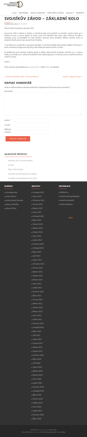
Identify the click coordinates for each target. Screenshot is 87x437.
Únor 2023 (37, 283)
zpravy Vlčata (11, 208)
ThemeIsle (52, 430)
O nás (14, 13)
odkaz (48, 67)
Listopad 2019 (38, 391)
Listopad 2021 (38, 327)
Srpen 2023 (37, 260)
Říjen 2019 (37, 395)
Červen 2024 (38, 224)
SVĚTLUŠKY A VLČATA (55, 13)
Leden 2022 (37, 319)
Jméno (7, 120)
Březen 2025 (38, 208)
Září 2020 (36, 363)
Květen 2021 (37, 347)
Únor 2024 (37, 236)
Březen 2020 (38, 375)
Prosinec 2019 (38, 387)
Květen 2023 (37, 272)
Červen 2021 (38, 343)
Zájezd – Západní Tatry (72, 76)
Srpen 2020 (37, 367)
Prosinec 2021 (38, 323)
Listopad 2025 (38, 192)
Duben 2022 (38, 307)
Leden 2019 (37, 411)
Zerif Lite (34, 430)
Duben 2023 (38, 276)
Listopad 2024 (38, 216)
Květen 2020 (37, 371)
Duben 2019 (38, 403)
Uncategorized (11, 192)
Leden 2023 (37, 287)
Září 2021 (36, 335)
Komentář (8, 91)
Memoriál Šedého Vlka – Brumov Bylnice (21, 76)
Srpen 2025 (37, 196)
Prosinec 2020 (38, 355)
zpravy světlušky (12, 204)
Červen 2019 (38, 399)
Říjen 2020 (37, 359)
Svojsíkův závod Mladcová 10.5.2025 (22, 178)
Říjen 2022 (37, 295)
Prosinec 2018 (38, 415)
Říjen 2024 (37, 220)
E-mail (7, 125)
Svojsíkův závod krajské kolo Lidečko (22, 174)
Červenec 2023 (38, 264)
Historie (69, 13)
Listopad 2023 (38, 248)
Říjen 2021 (37, 331)
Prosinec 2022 (38, 291)
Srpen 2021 (37, 339)
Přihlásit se (64, 192)
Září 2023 (36, 256)
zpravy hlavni (34, 67)
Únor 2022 (37, 315)
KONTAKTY (80, 13)
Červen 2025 (38, 204)
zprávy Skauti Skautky (14, 200)
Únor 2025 (37, 212)
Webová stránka (7, 130)
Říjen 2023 (37, 252)
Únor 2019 (37, 407)
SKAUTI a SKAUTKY (38, 13)
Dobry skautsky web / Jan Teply (53, 432)
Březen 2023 (38, 280)
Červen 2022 (38, 299)
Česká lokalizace (66, 204)
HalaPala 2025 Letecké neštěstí (20, 160)
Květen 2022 (37, 303)
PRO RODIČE (23, 13)
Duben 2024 (38, 232)
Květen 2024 (37, 228)
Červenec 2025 (38, 200)
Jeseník (11, 165)
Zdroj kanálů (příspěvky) (69, 196)
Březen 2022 (38, 311)
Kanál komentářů (67, 200)
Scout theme (27, 432)
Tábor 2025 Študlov (15, 169)
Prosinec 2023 (38, 244)
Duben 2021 (38, 351)
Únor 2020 (37, 379)
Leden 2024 (37, 240)
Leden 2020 (37, 383)
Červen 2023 (38, 268)
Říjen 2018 (37, 418)
